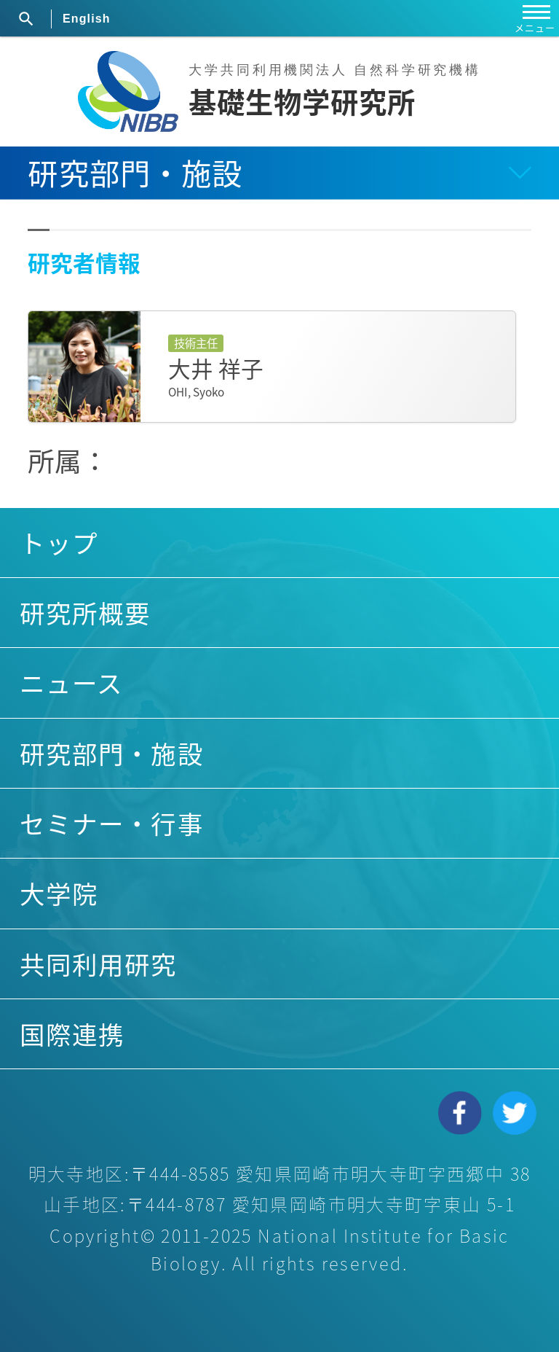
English (87, 18)
